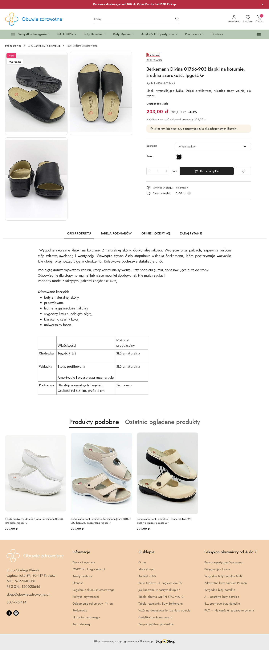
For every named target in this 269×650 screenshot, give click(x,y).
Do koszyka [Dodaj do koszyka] (206, 171)
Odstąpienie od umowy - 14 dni (93, 604)
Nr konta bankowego (86, 617)
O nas (142, 562)
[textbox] (208, 147)
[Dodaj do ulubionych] (243, 171)
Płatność (77, 583)
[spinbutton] (158, 171)
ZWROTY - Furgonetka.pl (88, 569)
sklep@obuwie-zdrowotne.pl (27, 594)
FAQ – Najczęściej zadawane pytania (229, 610)
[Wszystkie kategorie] (29, 34)
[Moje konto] (234, 19)
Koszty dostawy (82, 576)
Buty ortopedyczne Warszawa (223, 562)
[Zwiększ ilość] (166, 171)
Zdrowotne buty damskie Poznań (225, 583)
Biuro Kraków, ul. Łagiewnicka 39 (160, 583)
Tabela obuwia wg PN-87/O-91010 (161, 597)
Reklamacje (79, 610)
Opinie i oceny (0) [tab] (155, 233)
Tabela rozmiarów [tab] (116, 233)
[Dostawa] (217, 34)
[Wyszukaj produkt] (136, 19)
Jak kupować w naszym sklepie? (159, 590)
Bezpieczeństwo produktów (156, 624)
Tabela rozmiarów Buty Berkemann (160, 604)
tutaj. (114, 281)
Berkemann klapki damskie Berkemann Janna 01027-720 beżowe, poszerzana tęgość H (101, 521)
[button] (67, 34)
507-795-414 (16, 602)
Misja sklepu (146, 569)
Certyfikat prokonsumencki (155, 617)
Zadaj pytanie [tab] (191, 233)
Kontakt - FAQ (147, 576)
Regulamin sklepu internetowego (93, 590)
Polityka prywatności (85, 597)
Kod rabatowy (81, 624)
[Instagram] (16, 613)
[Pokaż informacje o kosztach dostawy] (189, 193)
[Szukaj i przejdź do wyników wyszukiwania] (177, 19)
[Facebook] (9, 613)
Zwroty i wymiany (83, 562)
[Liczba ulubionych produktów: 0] (248, 19)
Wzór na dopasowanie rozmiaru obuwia (164, 610)
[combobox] (213, 146)
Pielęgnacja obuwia (217, 569)
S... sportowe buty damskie (222, 604)
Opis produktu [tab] (79, 233)
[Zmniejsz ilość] (149, 171)
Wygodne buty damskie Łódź (223, 576)
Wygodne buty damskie (219, 590)
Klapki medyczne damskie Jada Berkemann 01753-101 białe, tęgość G (34, 521)
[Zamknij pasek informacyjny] (262, 4)
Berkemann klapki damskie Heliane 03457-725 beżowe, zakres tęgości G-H (164, 521)
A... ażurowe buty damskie (221, 597)
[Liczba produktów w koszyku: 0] (259, 19)
